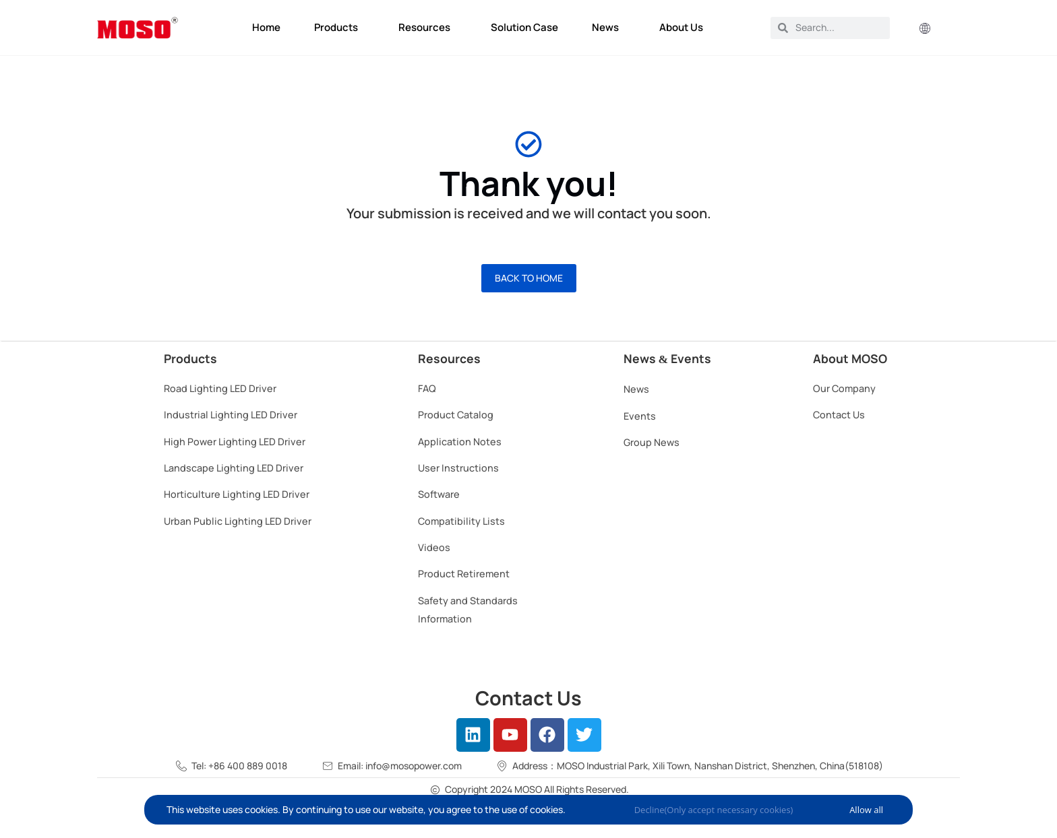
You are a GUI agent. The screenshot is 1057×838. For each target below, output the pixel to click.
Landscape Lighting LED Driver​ (233, 467)
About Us (684, 27)
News (609, 27)
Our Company (844, 388)
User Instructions (458, 467)
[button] (925, 29)
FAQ (427, 388)
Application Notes (460, 441)
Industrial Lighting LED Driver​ (230, 414)
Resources (427, 27)
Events (640, 416)
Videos (434, 547)
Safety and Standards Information (468, 609)
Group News (652, 442)
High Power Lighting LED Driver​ (234, 441)
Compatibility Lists (461, 521)
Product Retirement (464, 573)
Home (266, 27)
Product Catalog (455, 414)
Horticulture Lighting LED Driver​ (236, 494)
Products (339, 27)
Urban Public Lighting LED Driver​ (237, 521)
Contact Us (839, 414)
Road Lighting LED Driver (220, 388)
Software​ (439, 494)
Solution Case (524, 27)
